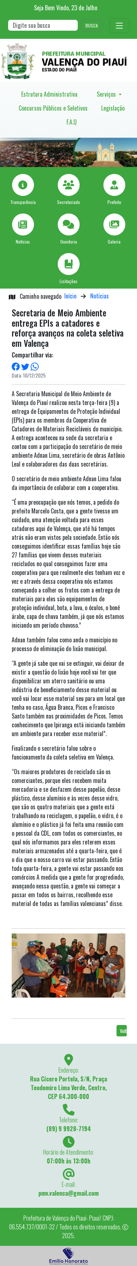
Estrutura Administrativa (49, 94)
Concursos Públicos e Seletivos (53, 108)
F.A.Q (71, 122)
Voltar (123, 1031)
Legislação (113, 108)
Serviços (107, 94)
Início (70, 296)
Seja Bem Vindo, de (65, 7)
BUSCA (91, 25)
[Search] (43, 25)
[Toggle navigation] (119, 25)
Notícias (99, 296)
